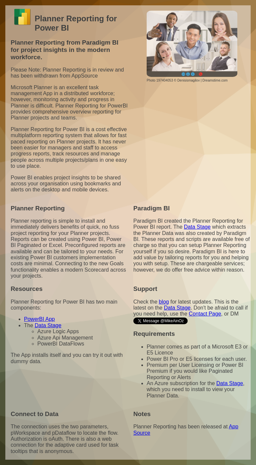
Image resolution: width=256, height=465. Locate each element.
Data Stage (197, 227)
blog (164, 302)
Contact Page (205, 314)
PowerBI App (39, 319)
